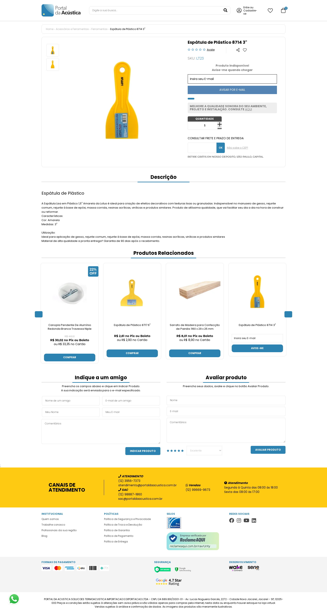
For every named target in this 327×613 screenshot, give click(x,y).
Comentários (101, 430)
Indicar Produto (143, 450)
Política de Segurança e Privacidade (127, 518)
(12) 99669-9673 (198, 488)
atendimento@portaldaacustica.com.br (145, 484)
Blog (44, 535)
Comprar (70, 356)
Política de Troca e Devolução (123, 524)
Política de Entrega (116, 540)
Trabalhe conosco (53, 524)
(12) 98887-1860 (130, 493)
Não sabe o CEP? (237, 147)
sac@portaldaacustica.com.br (140, 497)
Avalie (211, 49)
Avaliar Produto (268, 449)
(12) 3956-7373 (129, 480)
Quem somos (50, 518)
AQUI (248, 109)
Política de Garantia (117, 529)
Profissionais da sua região (59, 529)
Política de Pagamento (118, 535)
